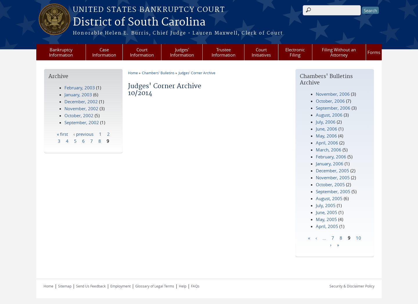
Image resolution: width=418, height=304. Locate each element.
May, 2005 (326, 219)
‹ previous (83, 134)
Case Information (104, 52)
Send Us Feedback (91, 286)
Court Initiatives (261, 52)
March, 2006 (328, 150)
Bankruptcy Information (61, 52)
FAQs (195, 286)
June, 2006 (326, 129)
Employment (120, 286)
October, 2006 (330, 101)
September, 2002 (81, 122)
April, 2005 (327, 226)
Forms (373, 52)
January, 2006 (329, 164)
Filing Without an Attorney (339, 52)
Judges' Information (182, 52)
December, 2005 (332, 170)
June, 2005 (326, 212)
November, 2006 (333, 94)
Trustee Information (223, 52)
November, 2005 (333, 177)
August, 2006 (329, 115)
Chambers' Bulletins (158, 72)
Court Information (142, 52)
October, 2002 (78, 115)
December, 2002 (81, 101)
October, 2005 (330, 184)
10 (358, 237)
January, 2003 (78, 94)
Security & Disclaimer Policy (351, 286)
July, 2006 (326, 122)
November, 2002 (81, 108)
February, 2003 (79, 88)
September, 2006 (333, 108)
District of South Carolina (139, 22)
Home (133, 72)
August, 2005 (329, 198)
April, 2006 (327, 143)
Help (182, 286)
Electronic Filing (295, 52)
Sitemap (64, 286)
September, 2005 (333, 191)
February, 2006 (331, 157)
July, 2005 (326, 205)
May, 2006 (326, 136)
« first (62, 134)
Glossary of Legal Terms (154, 286)
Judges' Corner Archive (197, 72)
